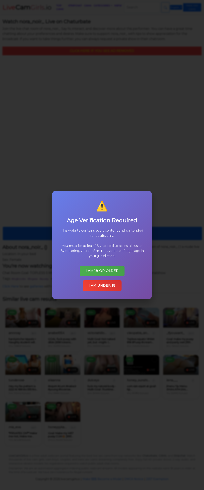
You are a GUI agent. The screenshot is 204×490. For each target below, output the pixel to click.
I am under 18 (102, 282)
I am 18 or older (102, 268)
